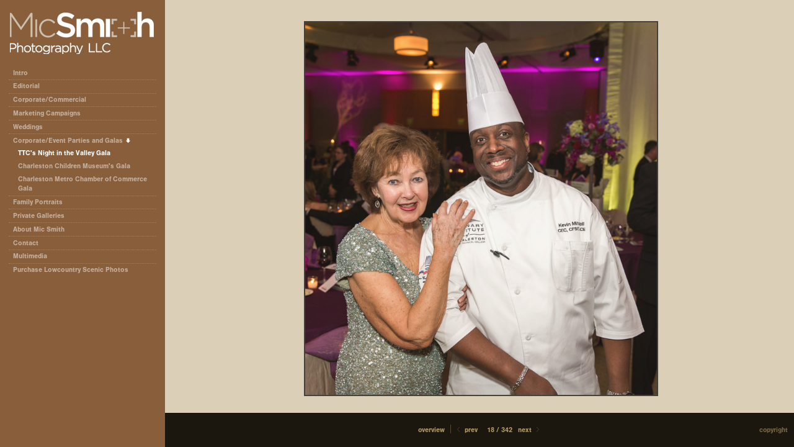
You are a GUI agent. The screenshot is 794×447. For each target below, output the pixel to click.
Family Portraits (38, 202)
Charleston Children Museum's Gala (74, 166)
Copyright (773, 430)
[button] (431, 430)
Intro (20, 73)
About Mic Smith (39, 229)
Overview (431, 430)
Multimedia (30, 256)
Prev (466, 430)
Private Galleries (39, 216)
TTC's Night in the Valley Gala (64, 153)
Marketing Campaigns (47, 113)
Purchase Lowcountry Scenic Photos (70, 270)
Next (530, 430)
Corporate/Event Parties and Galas (72, 141)
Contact (25, 243)
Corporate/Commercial (54, 100)
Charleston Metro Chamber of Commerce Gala (82, 184)
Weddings (28, 127)
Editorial (30, 86)
